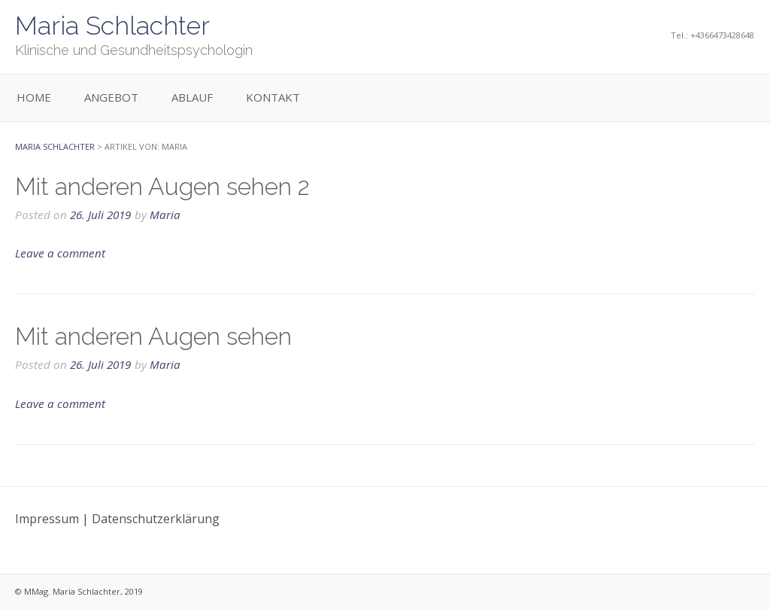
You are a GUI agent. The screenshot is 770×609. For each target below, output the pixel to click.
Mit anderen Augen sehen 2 (162, 186)
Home (34, 97)
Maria (165, 214)
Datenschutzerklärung (156, 518)
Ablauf (192, 97)
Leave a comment (60, 252)
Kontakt (273, 97)
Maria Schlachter (112, 26)
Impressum (47, 518)
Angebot (111, 97)
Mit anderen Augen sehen (153, 336)
